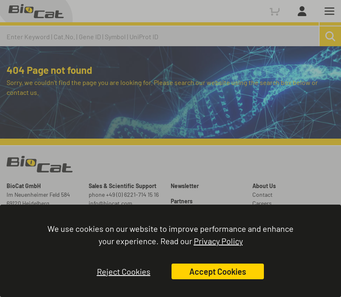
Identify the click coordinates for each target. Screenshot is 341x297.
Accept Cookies (217, 271)
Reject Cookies (124, 271)
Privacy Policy (218, 241)
